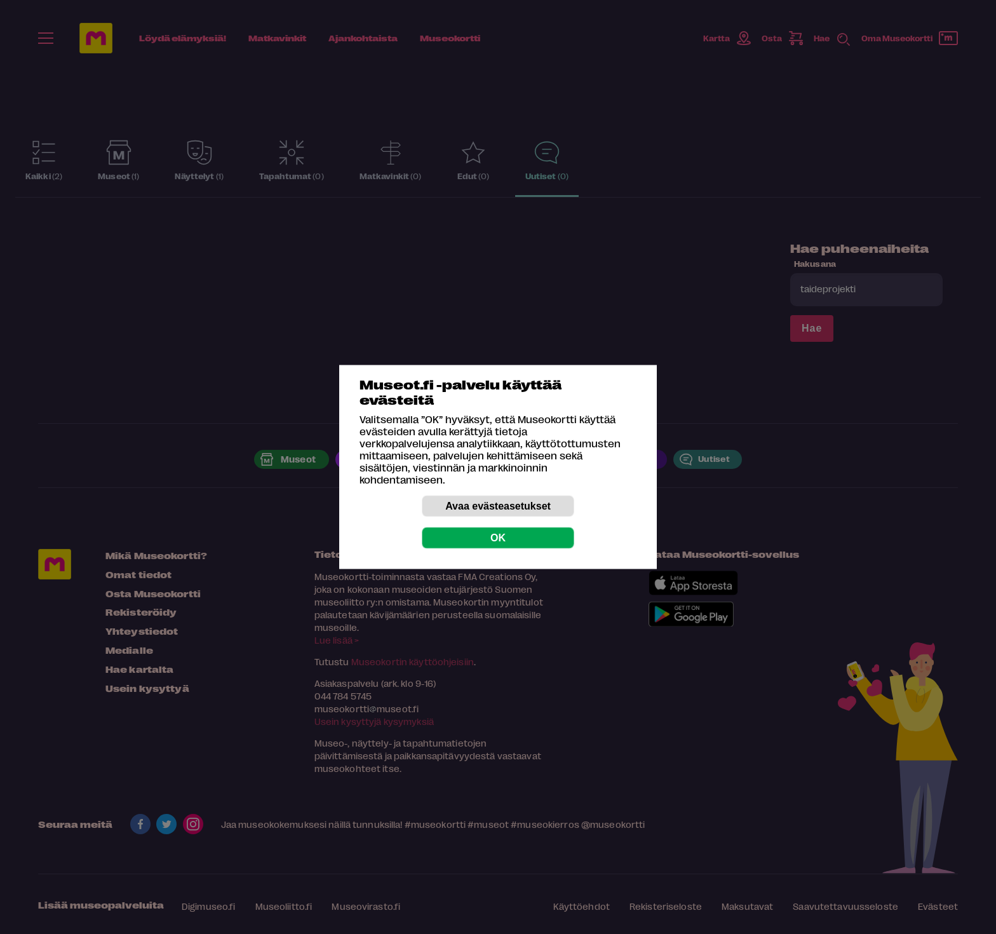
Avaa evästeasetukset (498, 506)
